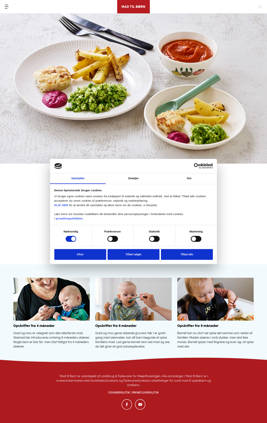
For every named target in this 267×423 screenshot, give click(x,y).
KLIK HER (61, 205)
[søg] (260, 6)
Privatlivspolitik (145, 392)
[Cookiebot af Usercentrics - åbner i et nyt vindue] (196, 166)
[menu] (6, 6)
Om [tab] (189, 178)
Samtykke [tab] (78, 178)
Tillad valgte (133, 254)
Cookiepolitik (119, 392)
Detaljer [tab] (133, 178)
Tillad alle (186, 254)
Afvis (80, 254)
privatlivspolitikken (69, 218)
